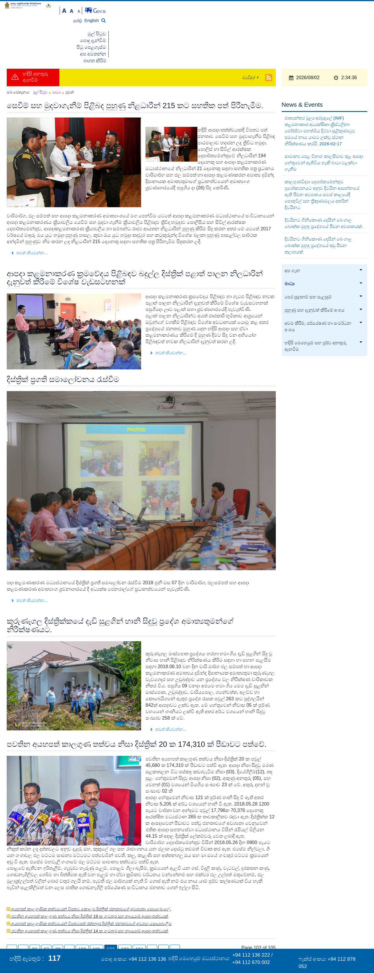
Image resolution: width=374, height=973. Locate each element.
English (353, 12)
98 (57, 916)
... (69, 916)
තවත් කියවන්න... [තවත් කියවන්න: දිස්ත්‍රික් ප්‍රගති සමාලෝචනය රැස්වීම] (29, 567)
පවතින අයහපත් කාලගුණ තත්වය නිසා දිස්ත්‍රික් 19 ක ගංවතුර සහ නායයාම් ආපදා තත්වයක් (89, 883)
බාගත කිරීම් (356, 26)
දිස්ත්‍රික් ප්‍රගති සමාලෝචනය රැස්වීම (63, 346)
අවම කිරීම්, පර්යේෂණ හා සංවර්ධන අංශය (324, 293)
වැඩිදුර (248, 44)
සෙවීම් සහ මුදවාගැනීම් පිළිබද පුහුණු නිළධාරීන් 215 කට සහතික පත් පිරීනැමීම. (135, 73)
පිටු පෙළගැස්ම (294, 26)
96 (34, 916)
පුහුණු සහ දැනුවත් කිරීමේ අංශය (324, 277)
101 (97, 916)
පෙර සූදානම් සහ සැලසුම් (324, 264)
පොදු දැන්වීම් (261, 26)
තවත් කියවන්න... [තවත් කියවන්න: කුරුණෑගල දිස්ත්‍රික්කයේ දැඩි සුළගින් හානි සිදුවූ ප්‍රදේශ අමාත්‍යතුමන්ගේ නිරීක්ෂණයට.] (167, 696)
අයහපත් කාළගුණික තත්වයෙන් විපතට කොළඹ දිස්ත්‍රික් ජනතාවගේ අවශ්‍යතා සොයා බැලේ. (90, 876)
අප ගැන (324, 238)
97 (46, 916)
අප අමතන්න (327, 26)
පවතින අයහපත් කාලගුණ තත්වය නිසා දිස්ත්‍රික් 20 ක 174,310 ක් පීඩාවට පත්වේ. (136, 711)
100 (82, 916)
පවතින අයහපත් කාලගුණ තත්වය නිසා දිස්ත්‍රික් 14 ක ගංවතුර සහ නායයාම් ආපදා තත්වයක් (89, 898)
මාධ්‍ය (324, 251)
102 (111, 916)
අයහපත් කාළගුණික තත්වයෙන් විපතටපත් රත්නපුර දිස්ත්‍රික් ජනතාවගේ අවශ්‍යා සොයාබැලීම (91, 890)
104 (139, 916)
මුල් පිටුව (234, 26)
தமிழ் (340, 13)
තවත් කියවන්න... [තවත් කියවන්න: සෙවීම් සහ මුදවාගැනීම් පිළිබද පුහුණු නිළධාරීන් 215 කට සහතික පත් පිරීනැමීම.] (29, 219)
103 (125, 916)
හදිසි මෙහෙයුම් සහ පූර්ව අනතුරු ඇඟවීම (324, 313)
